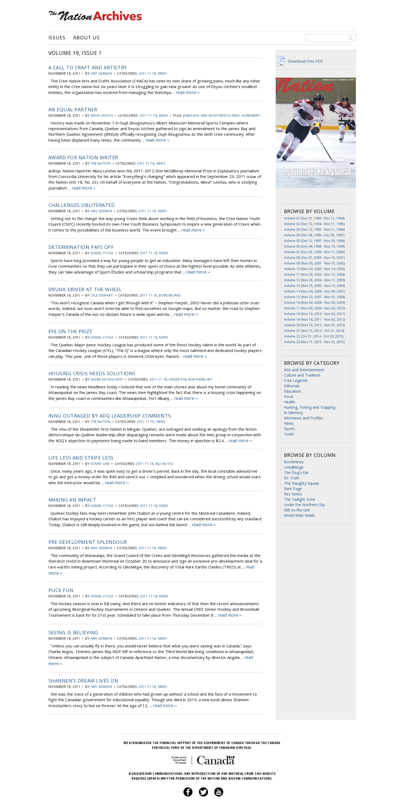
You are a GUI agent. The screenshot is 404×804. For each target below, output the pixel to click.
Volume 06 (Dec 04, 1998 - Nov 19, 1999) (314, 246)
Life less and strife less (81, 452)
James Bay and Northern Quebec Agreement (221, 115)
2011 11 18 (147, 73)
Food (288, 396)
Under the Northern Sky (190, 375)
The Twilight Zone (299, 499)
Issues (57, 37)
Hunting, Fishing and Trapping (309, 407)
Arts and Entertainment (304, 369)
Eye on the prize (70, 327)
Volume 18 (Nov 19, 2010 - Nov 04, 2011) (314, 314)
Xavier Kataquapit (107, 375)
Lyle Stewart (102, 292)
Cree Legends (296, 380)
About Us (86, 37)
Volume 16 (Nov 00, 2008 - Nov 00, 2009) (314, 302)
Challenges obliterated (81, 203)
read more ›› (187, 92)
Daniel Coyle (102, 250)
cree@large (293, 467)
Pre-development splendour (87, 535)
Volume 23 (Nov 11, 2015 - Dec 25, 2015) (314, 342)
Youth (289, 434)
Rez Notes (164, 458)
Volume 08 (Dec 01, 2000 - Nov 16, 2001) (314, 257)
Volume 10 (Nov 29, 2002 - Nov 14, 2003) (314, 269)
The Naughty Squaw (301, 483)
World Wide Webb (299, 515)
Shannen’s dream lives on (83, 671)
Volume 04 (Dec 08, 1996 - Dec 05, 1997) (314, 235)
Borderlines (169, 292)
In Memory (293, 412)
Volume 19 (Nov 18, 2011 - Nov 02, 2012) (314, 319)
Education (292, 391)
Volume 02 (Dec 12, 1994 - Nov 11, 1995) (314, 224)
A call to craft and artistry (87, 67)
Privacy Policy (195, 794)
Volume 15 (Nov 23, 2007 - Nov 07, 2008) (314, 297)
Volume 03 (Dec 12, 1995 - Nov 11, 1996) (314, 229)
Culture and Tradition (302, 375)
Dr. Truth (291, 477)
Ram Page (293, 488)
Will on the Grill (297, 510)
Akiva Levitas (102, 115)
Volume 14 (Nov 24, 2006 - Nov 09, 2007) (314, 291)
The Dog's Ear (296, 472)
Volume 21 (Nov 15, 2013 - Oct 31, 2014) (314, 330)
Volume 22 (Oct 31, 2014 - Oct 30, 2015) (313, 336)
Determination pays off (81, 244)
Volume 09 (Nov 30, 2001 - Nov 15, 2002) (314, 263)
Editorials (292, 385)
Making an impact (72, 493)
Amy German (101, 73)
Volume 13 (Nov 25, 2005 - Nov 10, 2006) (314, 285)
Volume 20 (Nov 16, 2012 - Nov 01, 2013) (314, 325)
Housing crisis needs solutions (92, 369)
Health (289, 401)
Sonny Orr (100, 458)
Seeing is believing (73, 623)
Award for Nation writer (83, 156)
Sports (289, 428)
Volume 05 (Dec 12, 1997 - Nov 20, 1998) (314, 240)
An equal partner (72, 109)
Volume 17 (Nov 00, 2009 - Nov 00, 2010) (314, 308)
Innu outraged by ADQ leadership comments (109, 410)
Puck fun (61, 582)
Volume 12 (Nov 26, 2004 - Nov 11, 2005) (314, 280)
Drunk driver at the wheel (85, 286)
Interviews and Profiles (303, 417)
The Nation (101, 162)
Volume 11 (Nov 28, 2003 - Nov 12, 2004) (314, 274)
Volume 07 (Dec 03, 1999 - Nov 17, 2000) (314, 252)
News (162, 73)
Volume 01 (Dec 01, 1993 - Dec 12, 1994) (314, 218)
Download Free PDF (299, 61)
